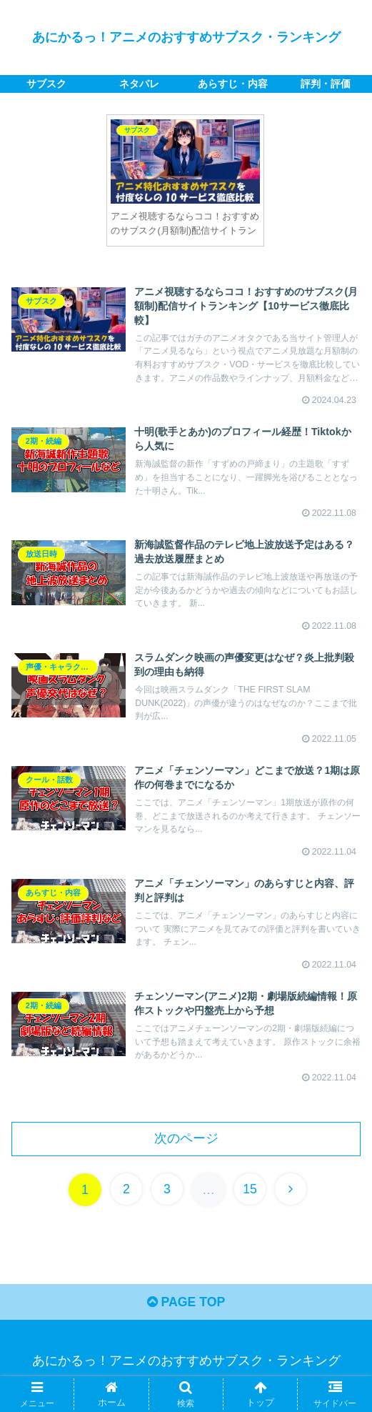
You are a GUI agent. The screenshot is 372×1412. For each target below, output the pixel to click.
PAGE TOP (186, 1313)
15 (250, 1199)
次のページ (186, 1147)
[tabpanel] (185, 180)
